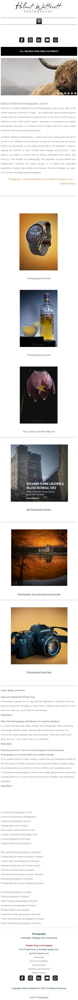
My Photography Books (39, 509)
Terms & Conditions (39, 961)
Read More (6, 714)
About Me (39, 957)
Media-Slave (44, 997)
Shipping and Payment (39, 969)
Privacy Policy (39, 965)
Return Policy (39, 973)
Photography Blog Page (39, 672)
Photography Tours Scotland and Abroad (39, 594)
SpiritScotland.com (39, 953)
